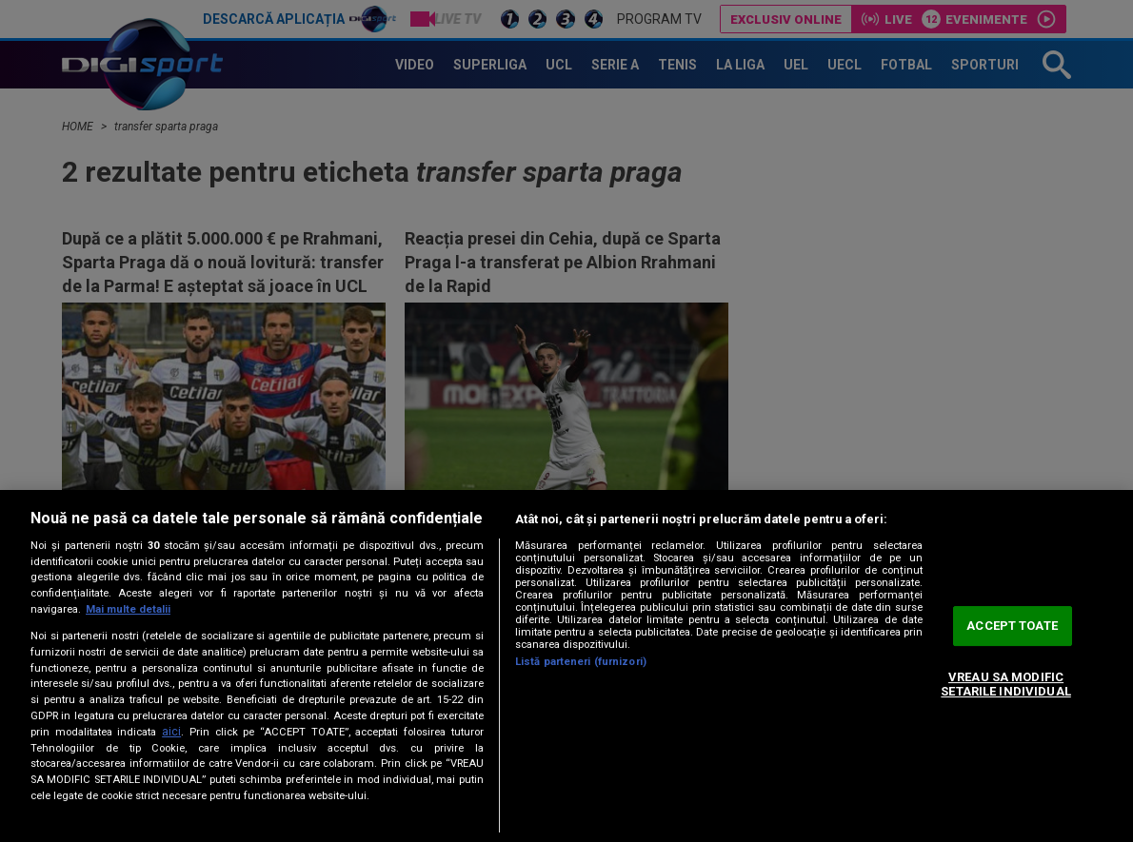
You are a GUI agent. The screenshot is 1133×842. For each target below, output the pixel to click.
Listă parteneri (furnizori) (580, 662)
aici (171, 731)
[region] (566, 666)
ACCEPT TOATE (1012, 625)
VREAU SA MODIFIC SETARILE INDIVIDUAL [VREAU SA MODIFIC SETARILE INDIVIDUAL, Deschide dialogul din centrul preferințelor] (1005, 684)
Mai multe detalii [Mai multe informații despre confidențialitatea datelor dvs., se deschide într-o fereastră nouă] (128, 609)
